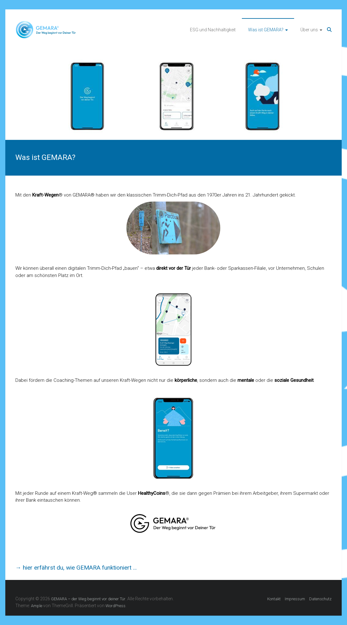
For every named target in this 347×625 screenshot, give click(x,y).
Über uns (309, 29)
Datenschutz (320, 599)
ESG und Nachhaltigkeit (213, 29)
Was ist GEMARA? (265, 29)
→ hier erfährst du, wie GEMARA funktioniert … (76, 567)
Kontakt (274, 599)
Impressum (295, 599)
